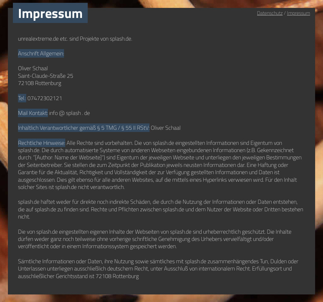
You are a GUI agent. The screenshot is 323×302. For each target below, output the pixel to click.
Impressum (298, 13)
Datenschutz (270, 13)
